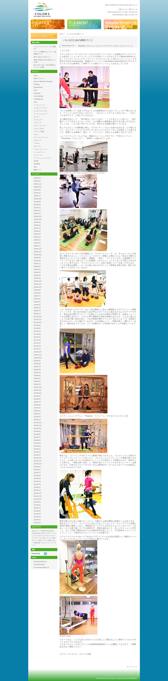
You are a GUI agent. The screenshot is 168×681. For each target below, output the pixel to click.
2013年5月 (37, 478)
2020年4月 (37, 237)
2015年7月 (37, 402)
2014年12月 (38, 422)
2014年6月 (37, 440)
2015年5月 (37, 408)
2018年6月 (37, 299)
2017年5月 (37, 337)
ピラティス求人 (39, 128)
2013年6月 (37, 475)
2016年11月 (38, 355)
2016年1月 (37, 384)
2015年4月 (37, 411)
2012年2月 (37, 523)
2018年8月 (37, 293)
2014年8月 (37, 434)
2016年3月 (37, 378)
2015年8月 (37, 399)
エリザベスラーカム (40, 111)
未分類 (36, 161)
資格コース (37, 170)
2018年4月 (37, 305)
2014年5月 (37, 443)
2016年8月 (37, 364)
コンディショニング (40, 114)
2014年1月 (37, 455)
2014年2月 (37, 452)
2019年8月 (37, 260)
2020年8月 (37, 225)
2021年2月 (37, 210)
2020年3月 (37, 240)
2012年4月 (37, 517)
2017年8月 (37, 328)
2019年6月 (37, 266)
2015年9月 (37, 396)
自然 (35, 167)
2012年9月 (37, 502)
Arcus (36, 75)
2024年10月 (38, 187)
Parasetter (81, 46)
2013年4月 (37, 481)
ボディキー (37, 146)
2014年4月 (37, 446)
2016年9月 (37, 361)
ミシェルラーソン (40, 152)
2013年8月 (37, 470)
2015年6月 (37, 405)
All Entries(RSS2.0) (40, 561)
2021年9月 (37, 202)
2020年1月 (37, 246)
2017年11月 (38, 319)
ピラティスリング (40, 126)
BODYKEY (45, 531)
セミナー (37, 117)
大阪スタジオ (122, 9)
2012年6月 (37, 511)
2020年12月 (38, 216)
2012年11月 (38, 496)
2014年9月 (37, 431)
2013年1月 (37, 490)
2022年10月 (38, 199)
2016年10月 (38, 358)
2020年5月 (37, 234)
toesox (39, 533)
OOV (35, 90)
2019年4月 (37, 269)
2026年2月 (37, 178)
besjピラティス (36, 531)
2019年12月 (38, 249)
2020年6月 (37, 231)
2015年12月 (38, 387)
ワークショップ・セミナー (42, 158)
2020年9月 (37, 222)
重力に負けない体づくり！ (42, 57)
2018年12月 (38, 281)
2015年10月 (38, 393)
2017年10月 (38, 322)
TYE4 (42, 533)
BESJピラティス (39, 78)
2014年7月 (37, 437)
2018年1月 (37, 313)
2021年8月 (37, 205)
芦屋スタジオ (133, 9)
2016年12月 (38, 352)
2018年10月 (38, 287)
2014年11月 (38, 425)
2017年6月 (37, 334)
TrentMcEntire (38, 99)
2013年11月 (38, 461)
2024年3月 (37, 193)
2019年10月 (38, 255)
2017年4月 (37, 340)
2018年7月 (37, 296)
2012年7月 (37, 508)
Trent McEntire (38, 96)
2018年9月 (37, 290)
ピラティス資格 (39, 131)
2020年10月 (38, 219)
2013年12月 (38, 458)
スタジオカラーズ (39, 535)
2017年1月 (37, 349)
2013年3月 (37, 484)
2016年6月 (37, 369)
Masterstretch (38, 87)
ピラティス (99, 46)
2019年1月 (37, 278)
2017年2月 (37, 346)
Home (61, 34)
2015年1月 (37, 420)
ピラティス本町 (36, 540)
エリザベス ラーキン (40, 108)
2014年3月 (37, 449)
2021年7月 (37, 207)
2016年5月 (37, 372)
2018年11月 (38, 284)
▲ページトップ (132, 667)
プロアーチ (108, 46)
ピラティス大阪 (50, 538)
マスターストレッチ (126, 46)
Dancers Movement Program (43, 81)
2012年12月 (38, 493)
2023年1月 (37, 196)
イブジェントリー (40, 105)
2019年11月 (38, 252)
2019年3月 (37, 272)
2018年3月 (37, 308)
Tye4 (35, 102)
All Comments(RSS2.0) (41, 567)
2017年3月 (37, 343)
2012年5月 (37, 514)
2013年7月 (37, 473)
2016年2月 (37, 381)
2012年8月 (37, 505)
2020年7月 (37, 228)
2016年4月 (37, 375)
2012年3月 (37, 520)
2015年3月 (37, 414)
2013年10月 (38, 464)
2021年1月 (37, 213)
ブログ (36, 134)
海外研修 (37, 164)
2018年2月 (37, 311)
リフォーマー (38, 155)
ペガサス (115, 46)
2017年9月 (37, 325)
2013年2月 (37, 487)
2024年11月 (38, 184)
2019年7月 (37, 263)
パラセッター (90, 46)
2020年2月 (37, 243)
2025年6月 (37, 181)
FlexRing (37, 84)
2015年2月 (37, 417)
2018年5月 (37, 302)
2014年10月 (38, 428)
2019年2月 (37, 275)
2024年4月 (37, 190)
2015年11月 (38, 390)
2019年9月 (37, 258)
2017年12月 (38, 316)
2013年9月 (37, 467)
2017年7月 (37, 331)
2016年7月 (37, 366)
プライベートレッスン (41, 137)
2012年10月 (38, 499)
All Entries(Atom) (39, 564)
